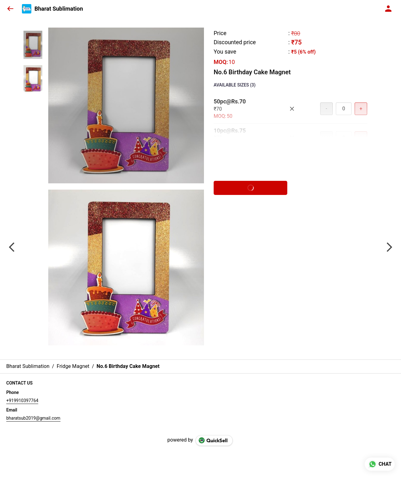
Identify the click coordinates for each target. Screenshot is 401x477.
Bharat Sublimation (58, 9)
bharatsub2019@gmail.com (33, 418)
